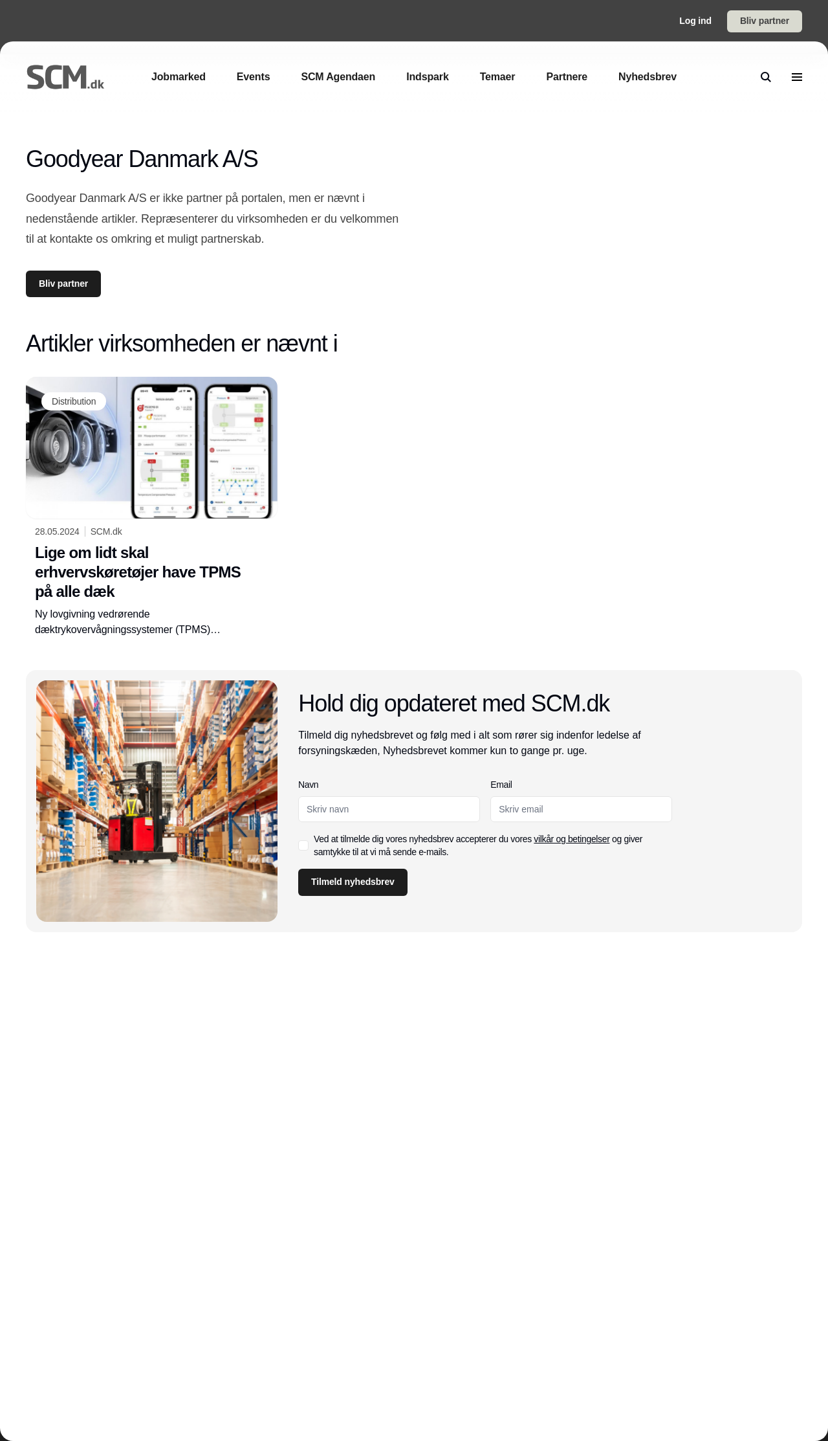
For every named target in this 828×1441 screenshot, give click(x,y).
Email (501, 784)
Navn (308, 784)
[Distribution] (73, 401)
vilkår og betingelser (572, 839)
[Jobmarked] (178, 76)
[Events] (253, 76)
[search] (766, 77)
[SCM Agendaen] (338, 76)
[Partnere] (566, 76)
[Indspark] (427, 76)
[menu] (797, 77)
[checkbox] (303, 845)
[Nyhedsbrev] (647, 76)
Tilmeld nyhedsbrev (353, 882)
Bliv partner (764, 21)
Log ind (695, 21)
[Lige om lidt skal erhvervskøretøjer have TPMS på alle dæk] (152, 507)
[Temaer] (498, 76)
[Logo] (65, 77)
